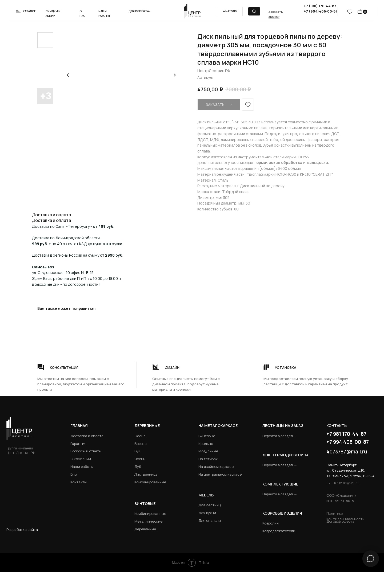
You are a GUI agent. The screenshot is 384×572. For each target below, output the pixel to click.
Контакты (78, 482)
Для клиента (139, 11)
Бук (137, 451)
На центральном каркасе (220, 474)
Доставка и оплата (86, 435)
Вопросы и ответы (85, 451)
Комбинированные (150, 482)
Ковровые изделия (282, 513)
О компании (80, 458)
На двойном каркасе (216, 466)
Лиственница (146, 474)
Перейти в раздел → (279, 435)
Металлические (148, 521)
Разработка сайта (22, 529)
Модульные (208, 451)
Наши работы (81, 466)
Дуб (137, 466)
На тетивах (208, 458)
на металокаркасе (218, 425)
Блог (74, 474)
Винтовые (206, 435)
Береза (140, 443)
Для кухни (207, 512)
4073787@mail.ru (346, 451)
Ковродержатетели (278, 530)
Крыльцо (205, 443)
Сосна (140, 435)
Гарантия (78, 443)
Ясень (139, 458)
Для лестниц (209, 505)
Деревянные (147, 425)
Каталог (29, 11)
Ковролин (270, 523)
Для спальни (209, 520)
